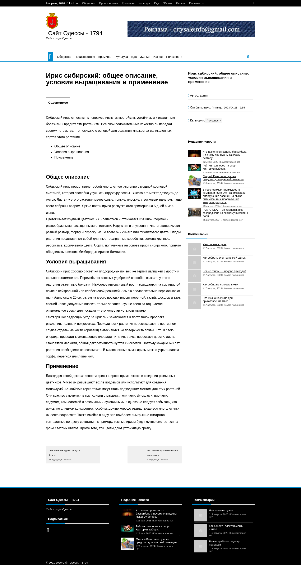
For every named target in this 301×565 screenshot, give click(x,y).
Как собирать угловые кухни (220, 284)
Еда (156, 3)
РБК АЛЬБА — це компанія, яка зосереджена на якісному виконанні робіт (225, 213)
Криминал (128, 3)
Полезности (196, 3)
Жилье (167, 3)
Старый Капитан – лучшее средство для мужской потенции (223, 178)
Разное (180, 3)
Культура (144, 3)
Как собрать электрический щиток (224, 257)
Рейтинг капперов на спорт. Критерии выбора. (220, 167)
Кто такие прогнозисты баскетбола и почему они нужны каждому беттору (224, 155)
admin (204, 95)
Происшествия (108, 3)
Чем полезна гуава (214, 244)
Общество (88, 3)
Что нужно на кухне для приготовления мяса (218, 299)
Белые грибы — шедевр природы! (224, 271)
